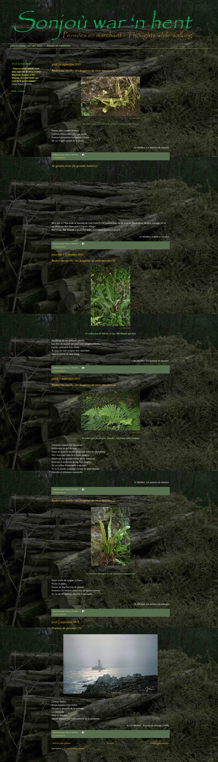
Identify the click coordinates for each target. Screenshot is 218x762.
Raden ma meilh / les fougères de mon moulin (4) (83, 70)
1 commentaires (59, 247)
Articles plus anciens (159, 743)
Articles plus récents (61, 743)
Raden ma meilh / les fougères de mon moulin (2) (83, 385)
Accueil (110, 743)
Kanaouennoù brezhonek (58, 45)
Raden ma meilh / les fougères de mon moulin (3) (83, 260)
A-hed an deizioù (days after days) (26, 45)
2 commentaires (59, 371)
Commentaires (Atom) (74, 748)
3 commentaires (59, 158)
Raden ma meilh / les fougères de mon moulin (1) (83, 500)
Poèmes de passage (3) (66, 628)
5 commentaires (59, 735)
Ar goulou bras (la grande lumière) (74, 166)
